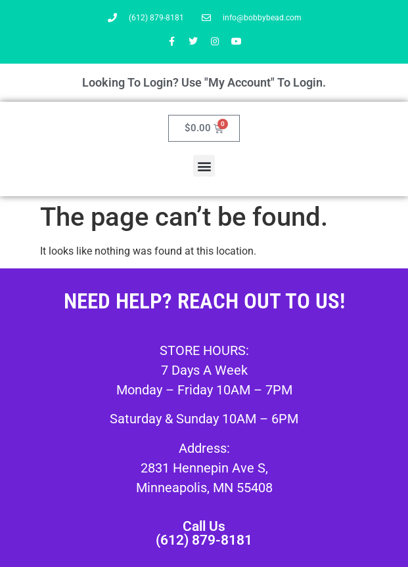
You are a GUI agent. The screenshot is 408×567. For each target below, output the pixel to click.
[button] (204, 166)
